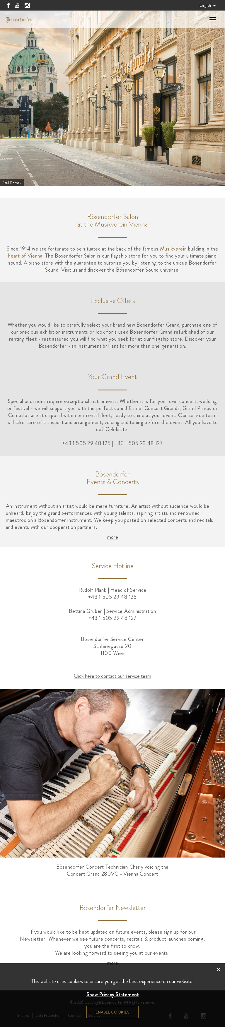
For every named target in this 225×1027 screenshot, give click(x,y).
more (112, 537)
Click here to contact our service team (112, 676)
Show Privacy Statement (112, 994)
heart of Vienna (25, 256)
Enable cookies (112, 1012)
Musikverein (173, 249)
